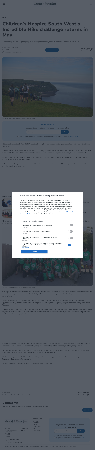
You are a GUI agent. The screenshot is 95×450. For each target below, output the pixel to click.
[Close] (79, 196)
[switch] (70, 225)
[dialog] (47, 225)
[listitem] (47, 221)
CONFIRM (34, 251)
